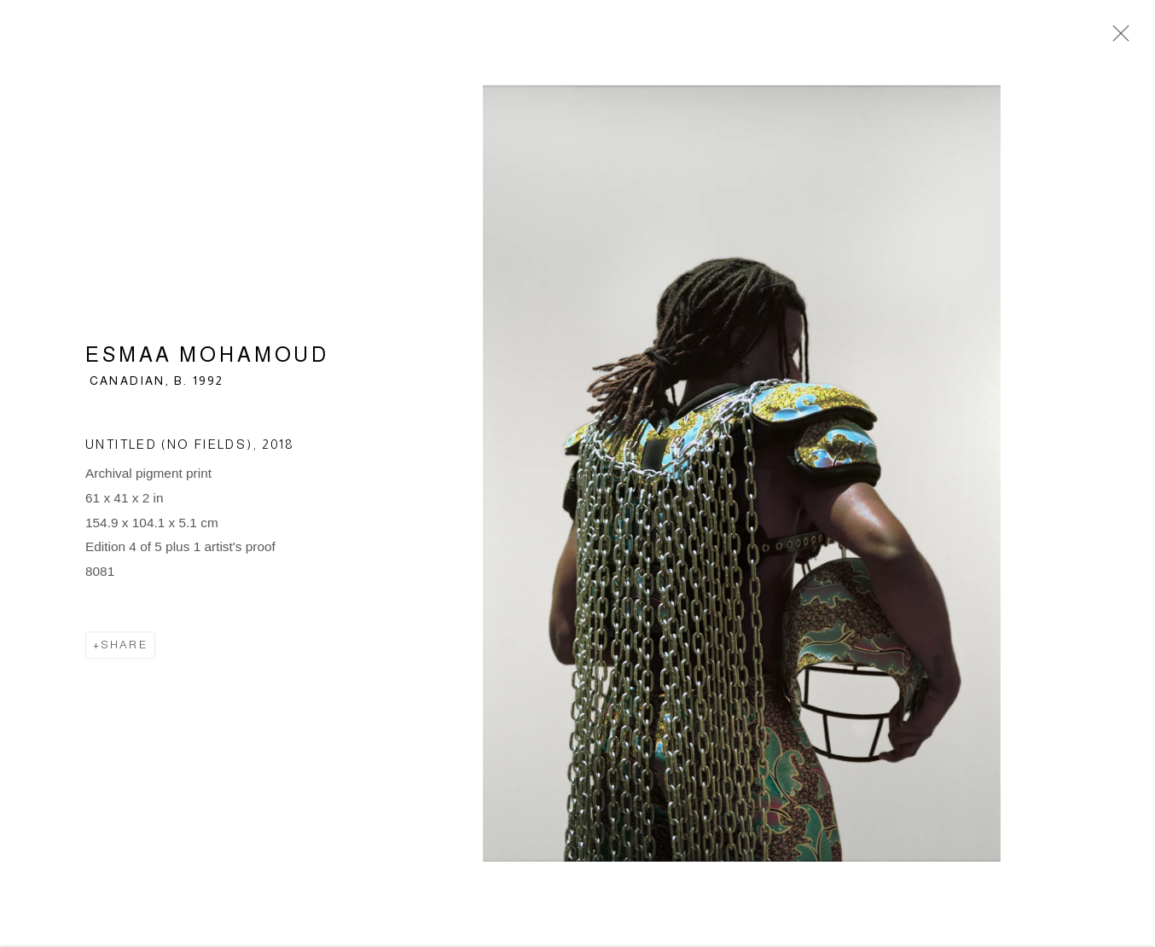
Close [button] (1116, 38)
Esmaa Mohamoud (207, 357)
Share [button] (124, 648)
